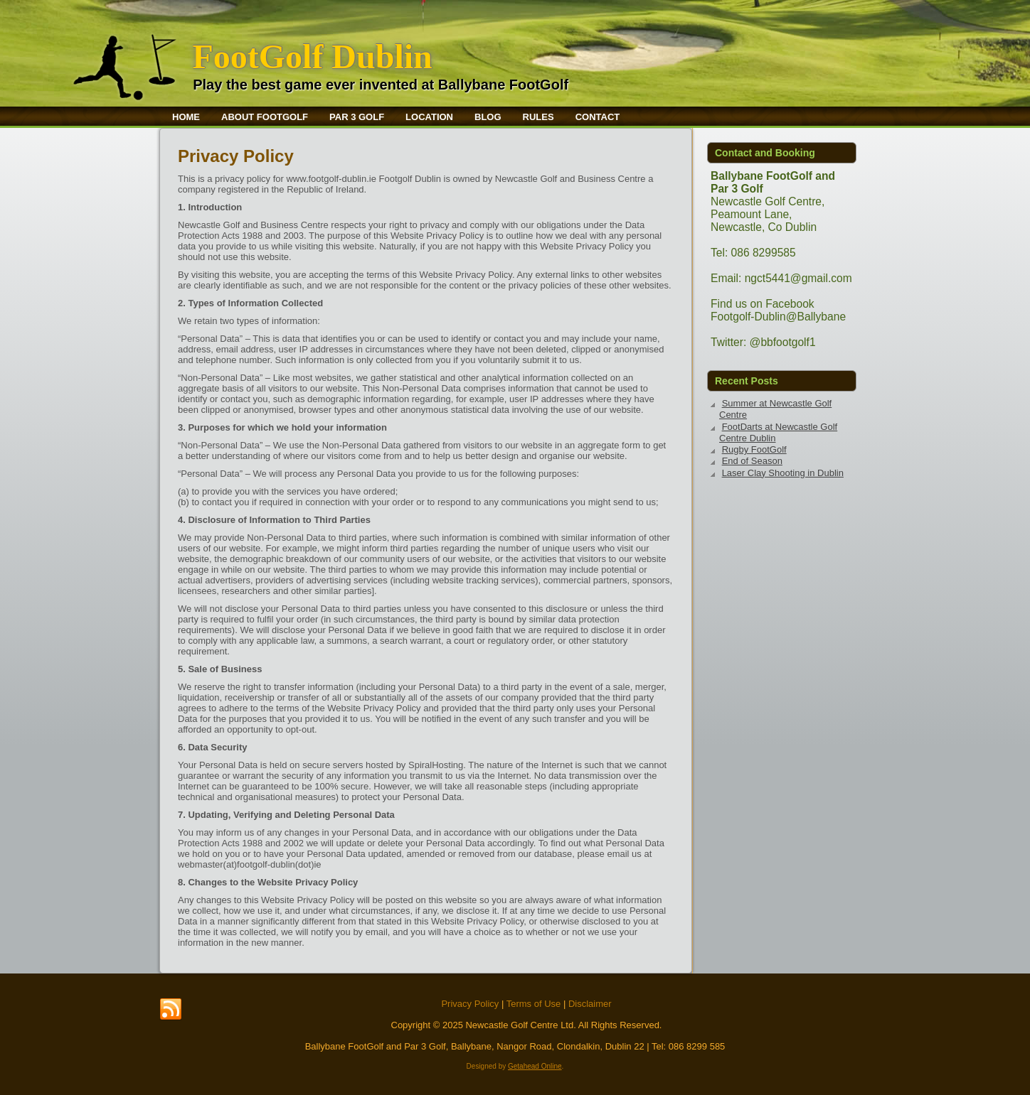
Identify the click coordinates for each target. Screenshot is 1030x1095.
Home (186, 117)
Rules (538, 117)
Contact (597, 117)
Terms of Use (533, 1003)
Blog (487, 117)
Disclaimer (590, 1003)
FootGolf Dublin (312, 56)
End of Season (752, 460)
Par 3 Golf (356, 117)
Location (429, 117)
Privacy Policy (470, 1003)
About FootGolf (264, 117)
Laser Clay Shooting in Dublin (783, 473)
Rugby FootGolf (754, 449)
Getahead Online (535, 1066)
